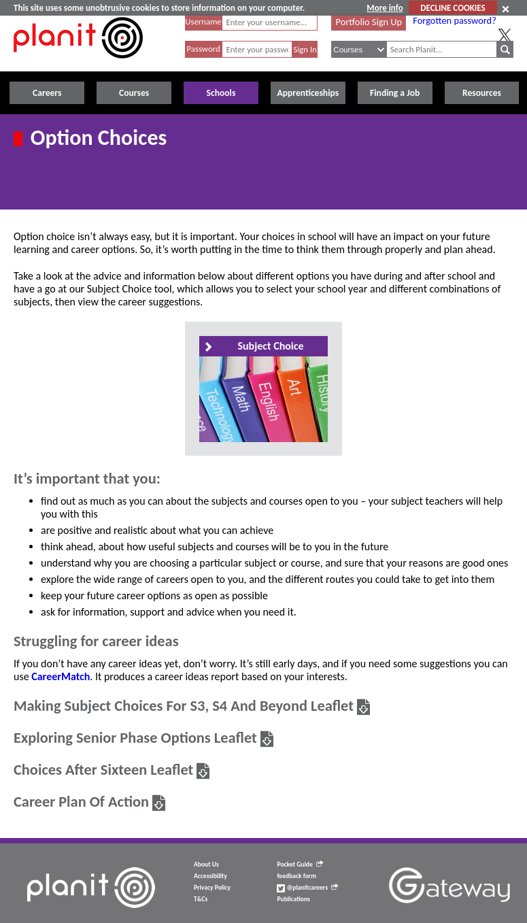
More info (385, 8)
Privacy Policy (212, 888)
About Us (206, 864)
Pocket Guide (299, 864)
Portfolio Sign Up (369, 22)
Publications (293, 899)
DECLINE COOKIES (452, 8)
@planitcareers (307, 888)
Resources (481, 93)
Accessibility (210, 876)
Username (203, 21)
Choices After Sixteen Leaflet (103, 769)
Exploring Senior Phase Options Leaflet (135, 737)
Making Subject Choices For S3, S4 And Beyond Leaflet (184, 706)
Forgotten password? (454, 20)
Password (203, 49)
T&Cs (200, 899)
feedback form (296, 876)
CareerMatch (60, 676)
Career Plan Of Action (81, 801)
